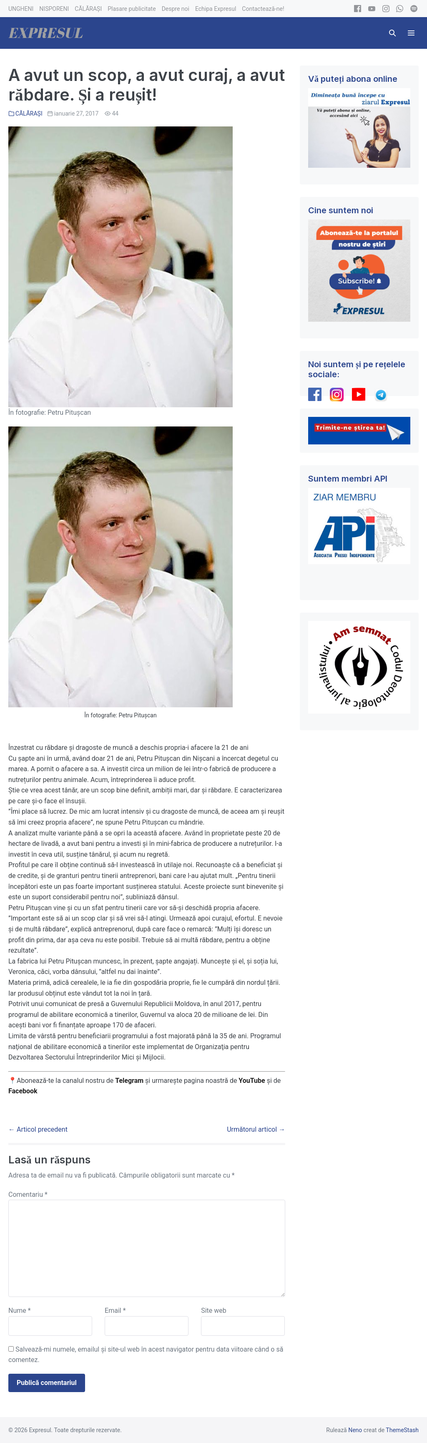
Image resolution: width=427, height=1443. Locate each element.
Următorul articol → (256, 1129)
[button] (392, 33)
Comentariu (28, 1194)
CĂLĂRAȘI (29, 113)
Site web (213, 1310)
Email (115, 1310)
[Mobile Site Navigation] (411, 32)
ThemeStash (402, 1430)
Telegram (129, 1081)
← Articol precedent (38, 1129)
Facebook (23, 1091)
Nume (19, 1310)
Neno (355, 1430)
